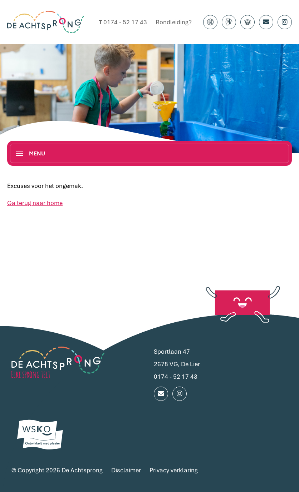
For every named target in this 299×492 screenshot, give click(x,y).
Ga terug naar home (35, 203)
